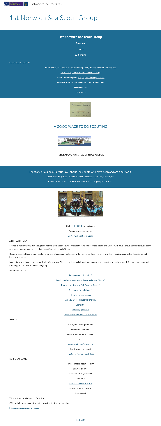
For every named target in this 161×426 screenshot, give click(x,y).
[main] (80, 16)
